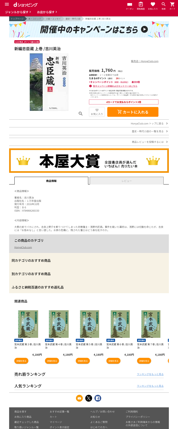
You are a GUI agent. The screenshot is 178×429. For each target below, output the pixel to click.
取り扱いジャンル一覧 (26, 427)
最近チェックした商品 (26, 422)
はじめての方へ (98, 427)
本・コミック (34, 18)
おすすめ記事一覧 (59, 411)
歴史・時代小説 (73, 18)
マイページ (56, 422)
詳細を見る (21, 360)
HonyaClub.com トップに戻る (147, 123)
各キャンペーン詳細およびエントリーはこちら (115, 85)
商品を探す (20, 411)
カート (53, 416)
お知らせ (95, 416)
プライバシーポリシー (138, 416)
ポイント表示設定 (59, 427)
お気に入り (97, 114)
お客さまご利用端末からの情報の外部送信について (143, 423)
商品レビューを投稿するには (148, 142)
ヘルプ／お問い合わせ (102, 411)
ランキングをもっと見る (150, 374)
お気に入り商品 (22, 416)
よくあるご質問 (98, 422)
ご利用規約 (132, 411)
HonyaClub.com (23, 247)
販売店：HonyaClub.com (144, 61)
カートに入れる (132, 112)
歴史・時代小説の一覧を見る (148, 131)
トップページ (17, 18)
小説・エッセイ (53, 18)
